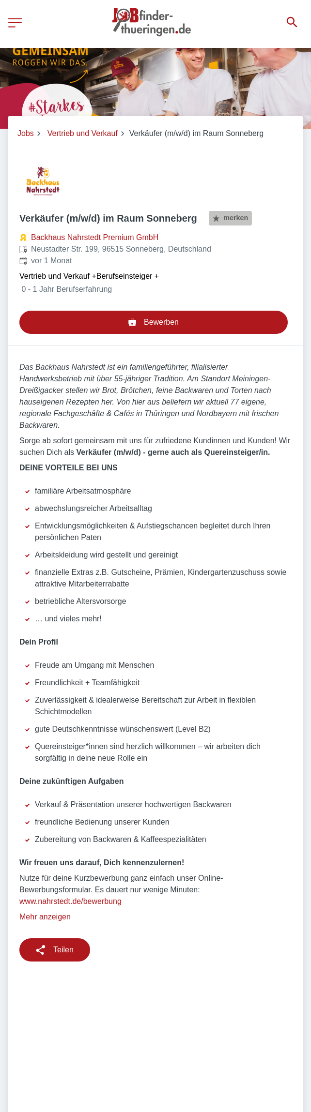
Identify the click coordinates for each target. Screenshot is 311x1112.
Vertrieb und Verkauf (82, 133)
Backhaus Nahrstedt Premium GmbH (94, 237)
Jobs (25, 133)
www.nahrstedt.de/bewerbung (70, 901)
